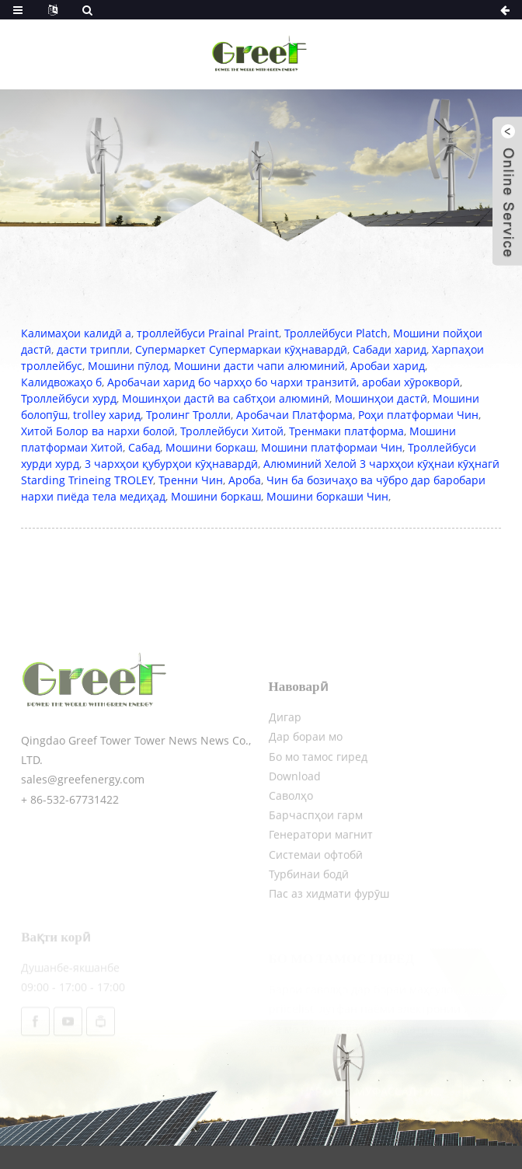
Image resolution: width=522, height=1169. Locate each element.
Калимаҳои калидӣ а (76, 333)
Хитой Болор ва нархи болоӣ (98, 431)
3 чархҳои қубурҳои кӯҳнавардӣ (171, 463)
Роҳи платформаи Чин (418, 414)
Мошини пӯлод (128, 365)
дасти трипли (93, 349)
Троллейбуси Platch (336, 333)
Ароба (244, 480)
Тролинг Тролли (188, 414)
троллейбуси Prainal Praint (208, 333)
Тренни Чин (190, 480)
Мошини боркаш (210, 447)
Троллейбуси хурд (69, 398)
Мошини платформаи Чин (331, 447)
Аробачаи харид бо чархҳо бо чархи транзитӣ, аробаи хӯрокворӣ (283, 382)
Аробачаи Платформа (294, 414)
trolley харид (107, 414)
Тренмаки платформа (346, 431)
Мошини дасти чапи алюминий (259, 365)
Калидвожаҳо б (61, 382)
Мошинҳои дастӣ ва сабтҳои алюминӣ (225, 398)
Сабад (144, 447)
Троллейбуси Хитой (232, 431)
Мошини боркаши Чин (327, 496)
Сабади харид (389, 349)
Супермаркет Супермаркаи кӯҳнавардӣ (241, 349)
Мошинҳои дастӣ (381, 398)
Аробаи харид (387, 365)
